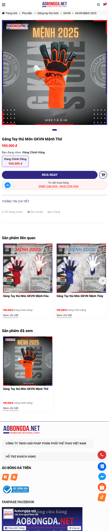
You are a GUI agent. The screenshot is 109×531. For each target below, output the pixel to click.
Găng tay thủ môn (48, 13)
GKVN (67, 13)
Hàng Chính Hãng (15, 161)
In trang (54, 212)
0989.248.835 (48, 186)
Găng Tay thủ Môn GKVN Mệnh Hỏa (26, 296)
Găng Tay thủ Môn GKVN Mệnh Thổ (25, 389)
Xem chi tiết (11, 315)
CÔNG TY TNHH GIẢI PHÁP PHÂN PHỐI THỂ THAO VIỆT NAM (46, 443)
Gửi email (35, 212)
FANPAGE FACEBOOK (18, 502)
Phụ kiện (27, 13)
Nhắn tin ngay (8, 185)
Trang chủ (9, 13)
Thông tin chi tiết (15, 201)
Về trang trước (12, 212)
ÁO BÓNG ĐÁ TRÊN (16, 468)
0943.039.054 (69, 186)
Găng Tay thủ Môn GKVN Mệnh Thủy (80, 296)
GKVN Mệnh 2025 (85, 13)
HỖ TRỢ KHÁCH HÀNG (21, 456)
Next (103, 281)
